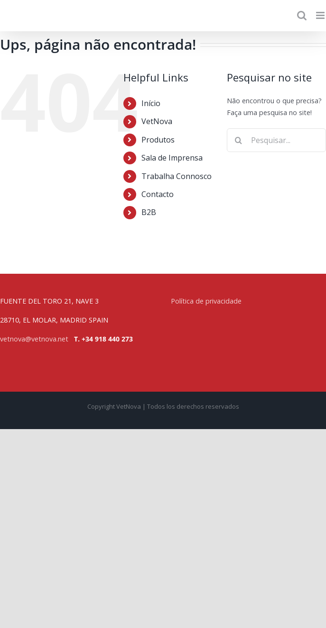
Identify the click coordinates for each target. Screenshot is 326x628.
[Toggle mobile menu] (321, 15)
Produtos (158, 140)
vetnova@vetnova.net (34, 338)
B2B (148, 212)
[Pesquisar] (239, 140)
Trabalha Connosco (176, 176)
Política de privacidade (206, 300)
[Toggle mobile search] (302, 15)
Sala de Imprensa (172, 158)
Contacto (157, 194)
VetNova (156, 121)
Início (150, 103)
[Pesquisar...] (276, 140)
